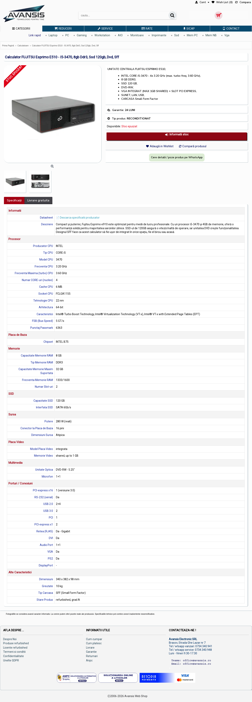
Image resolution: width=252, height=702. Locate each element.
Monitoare (137, 35)
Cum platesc (94, 643)
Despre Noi (10, 639)
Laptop (53, 35)
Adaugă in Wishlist (161, 146)
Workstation (102, 35)
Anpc (89, 660)
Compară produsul (194, 146)
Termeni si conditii (14, 651)
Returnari (92, 656)
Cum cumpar (94, 639)
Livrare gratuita (38, 200)
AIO (120, 35)
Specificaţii (14, 200)
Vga (226, 35)
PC (67, 35)
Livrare (90, 647)
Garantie (91, 651)
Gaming (82, 35)
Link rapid (35, 35)
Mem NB (211, 35)
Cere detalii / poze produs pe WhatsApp (177, 157)
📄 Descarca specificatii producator (78, 217)
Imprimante (159, 35)
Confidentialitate (13, 656)
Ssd (176, 35)
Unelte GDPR (11, 660)
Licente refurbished (15, 647)
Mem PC (192, 35)
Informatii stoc (177, 135)
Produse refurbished (16, 643)
